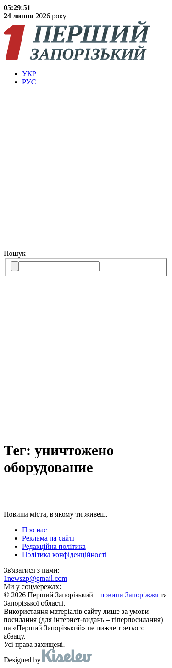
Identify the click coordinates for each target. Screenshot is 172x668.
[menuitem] (95, 74)
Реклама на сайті (48, 538)
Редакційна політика (54, 546)
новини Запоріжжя (129, 595)
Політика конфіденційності (64, 554)
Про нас (34, 530)
